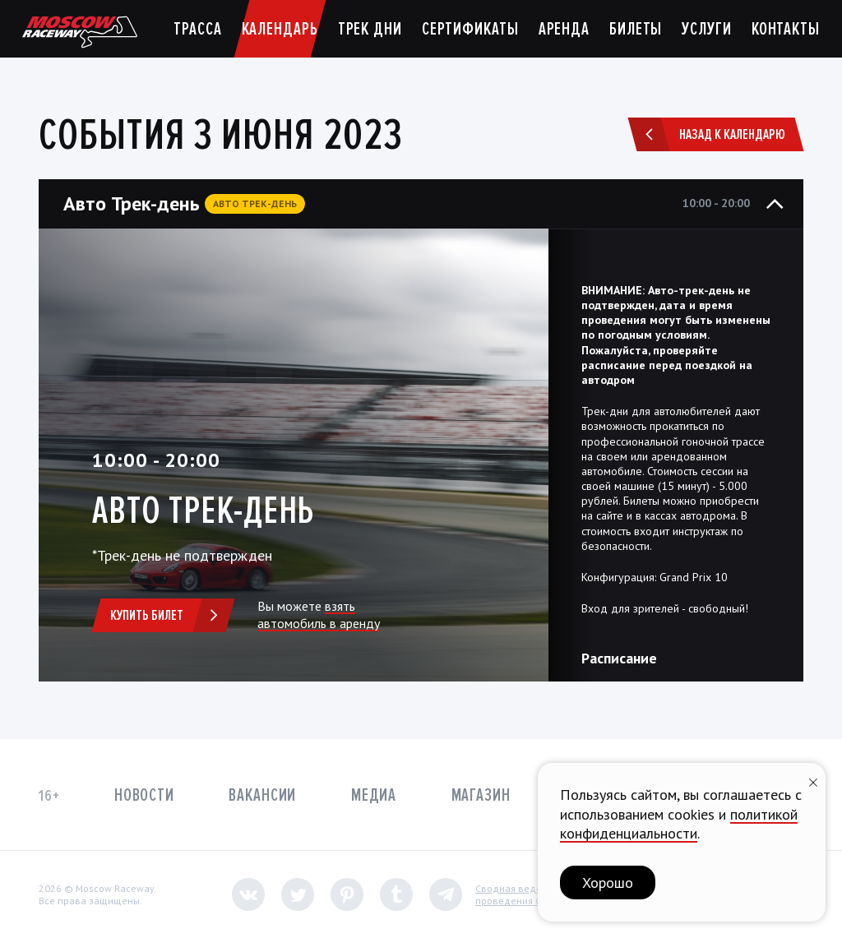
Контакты (786, 29)
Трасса (197, 29)
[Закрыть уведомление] (813, 780)
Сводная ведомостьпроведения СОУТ (521, 895)
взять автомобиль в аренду (318, 614)
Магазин (481, 795)
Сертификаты (470, 29)
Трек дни (370, 29)
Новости (144, 795)
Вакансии (262, 795)
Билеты (635, 29)
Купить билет (169, 615)
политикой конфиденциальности (679, 824)
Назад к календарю (709, 134)
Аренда (564, 29)
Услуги (706, 29)
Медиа (373, 795)
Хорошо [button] (607, 882)
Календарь (280, 29)
